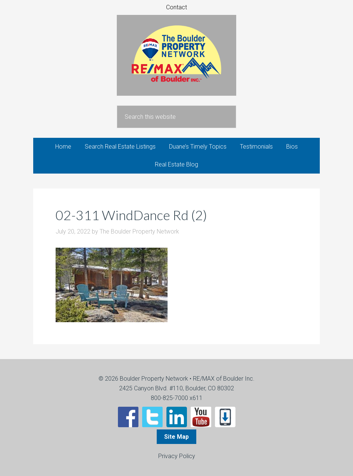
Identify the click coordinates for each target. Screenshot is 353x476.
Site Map (176, 436)
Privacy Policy (176, 456)
